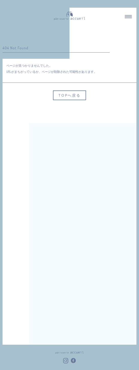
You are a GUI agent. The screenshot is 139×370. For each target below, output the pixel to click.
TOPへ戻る (69, 95)
